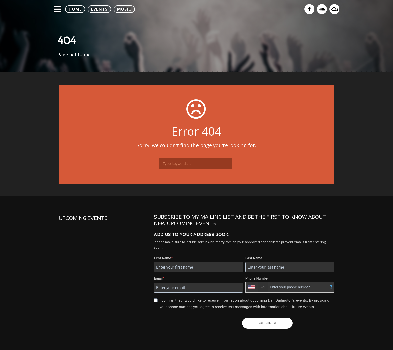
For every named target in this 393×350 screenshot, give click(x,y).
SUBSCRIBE (267, 323)
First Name (162, 258)
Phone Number (257, 278)
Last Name (253, 258)
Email (158, 278)
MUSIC (124, 9)
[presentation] (196, 323)
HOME (75, 9)
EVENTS (99, 9)
